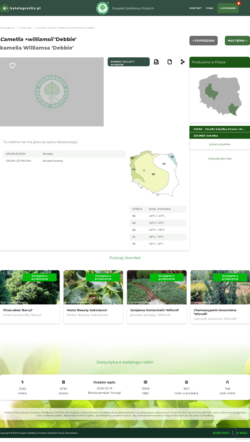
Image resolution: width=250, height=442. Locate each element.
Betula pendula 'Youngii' (104, 393)
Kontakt (196, 8)
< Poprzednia (203, 40)
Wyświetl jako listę (219, 158)
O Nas (209, 8)
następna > (237, 40)
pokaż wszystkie (219, 144)
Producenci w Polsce (208, 62)
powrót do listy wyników (122, 63)
